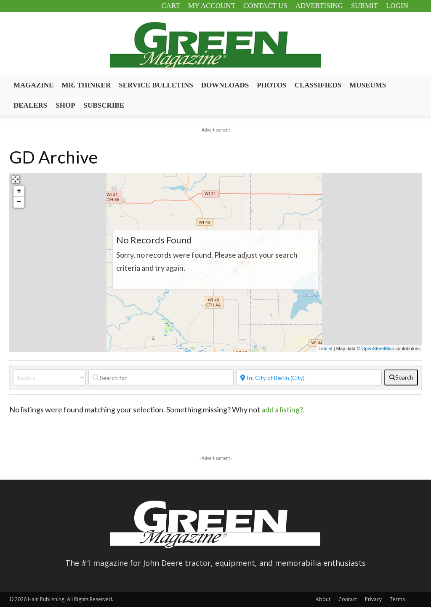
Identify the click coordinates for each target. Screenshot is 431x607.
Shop (65, 105)
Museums (367, 85)
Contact (347, 599)
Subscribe (104, 105)
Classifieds (318, 85)
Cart (170, 6)
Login (397, 6)
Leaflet (326, 348)
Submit (364, 6)
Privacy (373, 599)
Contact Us (265, 6)
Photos (272, 85)
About (323, 599)
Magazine (33, 85)
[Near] (309, 377)
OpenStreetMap (378, 348)
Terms (397, 599)
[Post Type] (49, 377)
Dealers (30, 105)
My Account (211, 6)
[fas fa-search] (401, 377)
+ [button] (19, 191)
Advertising (319, 6)
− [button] (19, 202)
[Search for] (161, 377)
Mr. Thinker (86, 85)
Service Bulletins (156, 85)
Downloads (225, 85)
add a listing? (282, 409)
